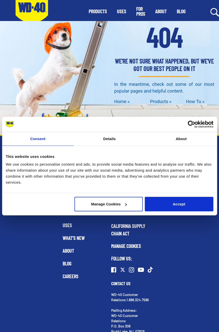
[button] (98, 11)
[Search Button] (214, 11)
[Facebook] (113, 270)
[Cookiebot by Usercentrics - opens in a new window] (191, 124)
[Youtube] (141, 270)
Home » (121, 101)
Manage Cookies (109, 204)
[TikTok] (150, 270)
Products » (160, 101)
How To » (195, 101)
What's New (74, 238)
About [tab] (181, 138)
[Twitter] (122, 270)
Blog (67, 263)
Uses (67, 225)
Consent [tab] (38, 138)
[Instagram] (131, 270)
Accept (179, 204)
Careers (70, 276)
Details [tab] (109, 138)
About (68, 251)
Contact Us (120, 283)
